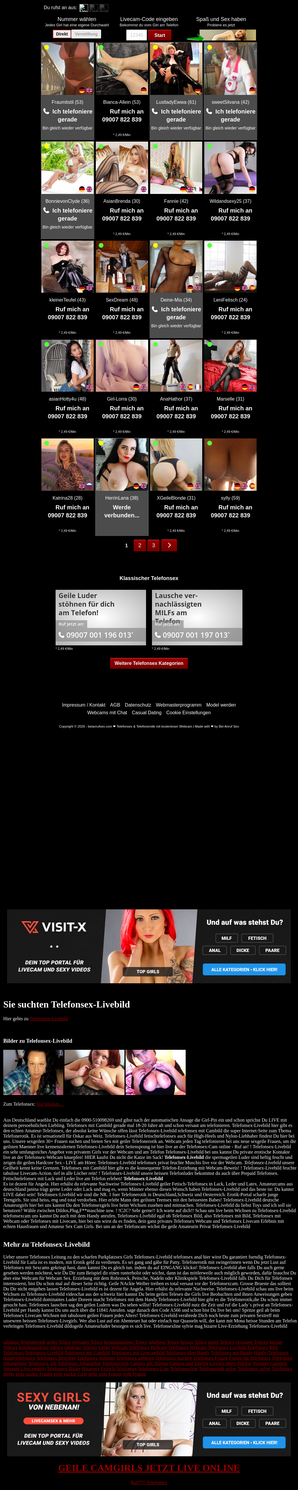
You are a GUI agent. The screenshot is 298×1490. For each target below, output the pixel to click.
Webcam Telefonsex (169, 1347)
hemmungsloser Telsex (126, 1342)
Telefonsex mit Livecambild (137, 1352)
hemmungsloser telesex (41, 1347)
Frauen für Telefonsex (250, 1358)
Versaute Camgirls (269, 1363)
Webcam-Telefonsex (209, 1347)
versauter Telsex (87, 1342)
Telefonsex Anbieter (96, 1358)
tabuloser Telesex (80, 1347)
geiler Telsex (59, 1342)
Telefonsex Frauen (210, 1358)
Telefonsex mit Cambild (87, 1352)
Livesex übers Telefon (231, 1363)
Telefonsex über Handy (188, 1352)
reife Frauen (134, 1373)
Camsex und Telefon (188, 1363)
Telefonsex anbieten (135, 1358)
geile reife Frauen (105, 1373)
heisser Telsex (193, 1342)
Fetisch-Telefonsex (119, 1368)
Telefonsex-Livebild (49, 1018)
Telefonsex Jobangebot (79, 1363)
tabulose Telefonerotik (24, 1342)
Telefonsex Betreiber (56, 1358)
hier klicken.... (50, 1104)
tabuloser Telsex (163, 1342)
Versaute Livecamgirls (24, 1368)
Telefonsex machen (173, 1358)
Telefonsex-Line (153, 1368)
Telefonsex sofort (254, 1368)
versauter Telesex (251, 1342)
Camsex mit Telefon (149, 1363)
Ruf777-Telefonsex (149, 1482)
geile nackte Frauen (33, 1373)
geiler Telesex (221, 1342)
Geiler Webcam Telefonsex (123, 1347)
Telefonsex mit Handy (232, 1352)
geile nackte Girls (70, 1373)
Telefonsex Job (42, 1363)
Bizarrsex (91, 1368)
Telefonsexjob (115, 1363)
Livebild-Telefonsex (249, 1347)
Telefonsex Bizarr (63, 1368)
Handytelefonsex (19, 1358)
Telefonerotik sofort (218, 1368)
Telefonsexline (184, 1368)
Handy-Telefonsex (271, 1352)
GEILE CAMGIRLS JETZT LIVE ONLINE (149, 1468)
